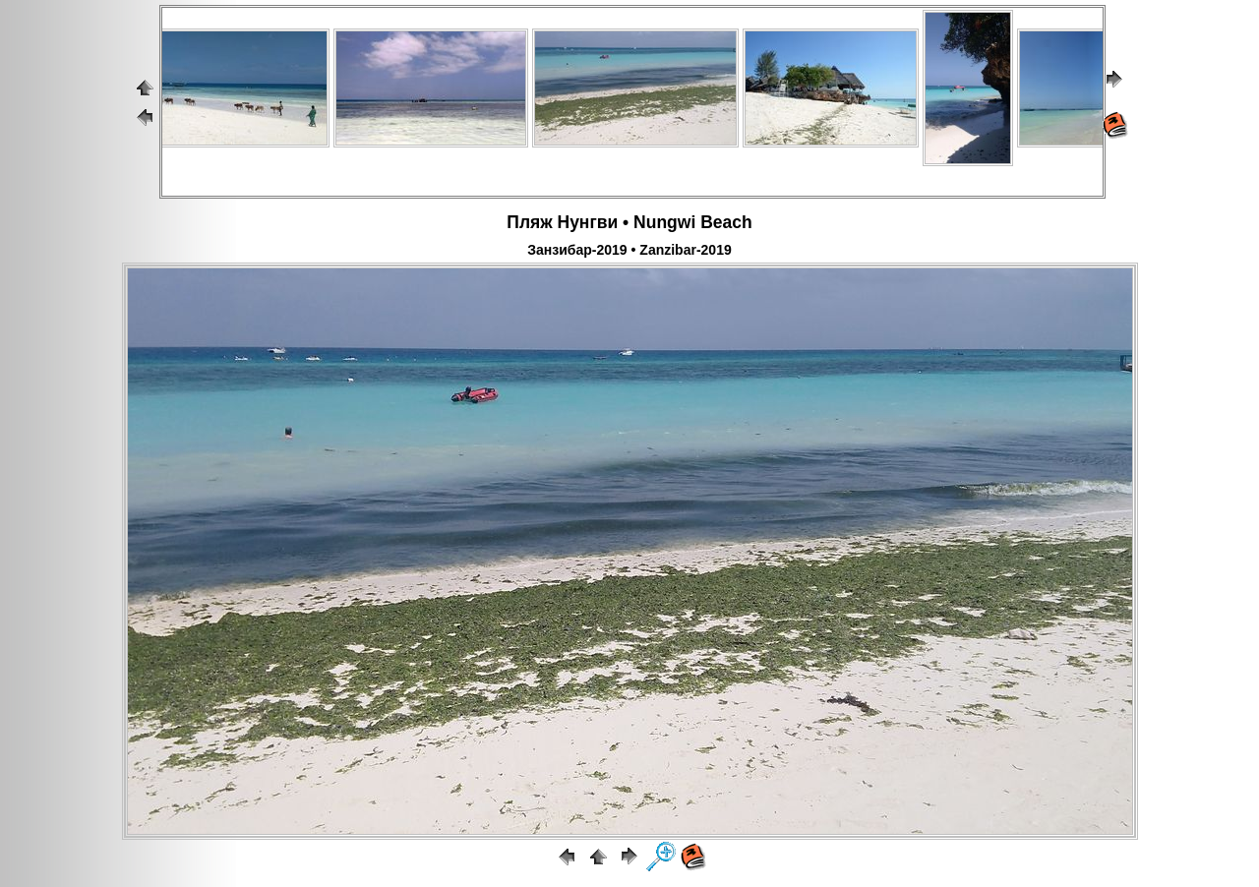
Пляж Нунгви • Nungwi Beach (629, 222)
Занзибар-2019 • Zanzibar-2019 (629, 250)
